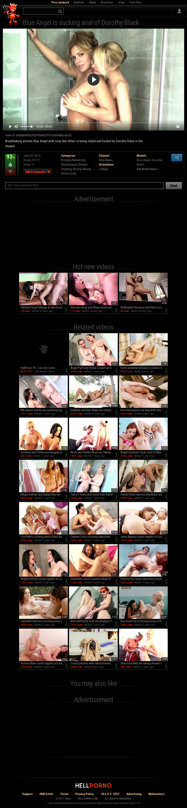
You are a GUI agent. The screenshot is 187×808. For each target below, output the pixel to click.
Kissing (77, 169)
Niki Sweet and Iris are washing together (44, 410)
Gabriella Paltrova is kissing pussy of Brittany (44, 621)
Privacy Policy (84, 794)
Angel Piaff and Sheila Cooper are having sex (94, 368)
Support (27, 794)
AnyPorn (79, 2)
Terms (64, 794)
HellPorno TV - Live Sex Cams (38, 368)
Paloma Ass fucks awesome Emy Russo (144, 579)
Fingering (66, 169)
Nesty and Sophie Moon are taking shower (94, 452)
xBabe (92, 2)
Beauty (87, 169)
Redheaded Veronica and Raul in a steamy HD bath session (144, 307)
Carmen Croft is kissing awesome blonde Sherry (94, 537)
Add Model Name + (148, 169)
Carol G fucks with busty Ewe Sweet (91, 494)
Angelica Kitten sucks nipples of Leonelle (44, 579)
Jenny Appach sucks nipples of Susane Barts (144, 537)
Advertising (134, 794)
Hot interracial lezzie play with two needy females (144, 410)
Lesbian (103, 169)
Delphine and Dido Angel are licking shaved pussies (94, 410)
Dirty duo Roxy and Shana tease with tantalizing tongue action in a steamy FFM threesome (94, 307)
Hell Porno (11, 15)
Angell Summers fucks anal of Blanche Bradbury (144, 452)
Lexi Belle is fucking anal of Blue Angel (43, 537)
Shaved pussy (69, 164)
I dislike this (10, 172)
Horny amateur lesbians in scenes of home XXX (144, 368)
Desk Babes (106, 160)
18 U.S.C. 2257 (110, 794)
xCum (121, 2)
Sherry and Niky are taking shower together (144, 663)
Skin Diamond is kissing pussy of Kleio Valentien (144, 621)
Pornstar (66, 160)
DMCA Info (46, 794)
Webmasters (156, 794)
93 (10, 160)
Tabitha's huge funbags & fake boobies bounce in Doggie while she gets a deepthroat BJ (44, 307)
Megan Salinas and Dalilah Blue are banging (44, 494)
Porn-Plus (135, 2)
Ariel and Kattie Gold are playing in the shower (94, 621)
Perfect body (68, 173)
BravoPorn (107, 2)
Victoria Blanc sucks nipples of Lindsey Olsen (44, 663)
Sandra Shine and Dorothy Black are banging (144, 494)
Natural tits (78, 160)
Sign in (179, 11)
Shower (82, 164)
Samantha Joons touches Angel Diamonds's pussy (94, 579)
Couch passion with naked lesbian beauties (94, 663)
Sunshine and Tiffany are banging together (44, 452)
